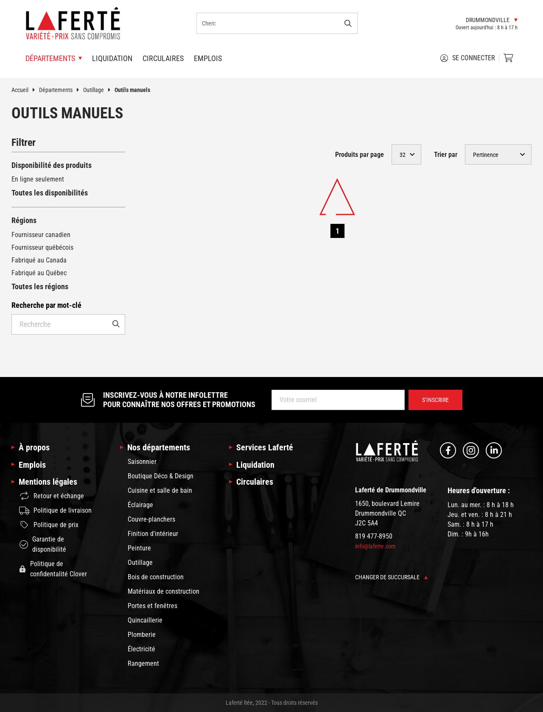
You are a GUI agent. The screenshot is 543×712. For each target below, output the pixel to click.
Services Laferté (264, 447)
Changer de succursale (391, 577)
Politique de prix (48, 525)
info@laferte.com (375, 546)
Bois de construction (156, 577)
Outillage (99, 90)
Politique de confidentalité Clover (53, 569)
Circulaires (163, 58)
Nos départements (158, 447)
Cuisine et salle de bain (160, 490)
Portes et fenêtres (152, 606)
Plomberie (142, 635)
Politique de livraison (55, 510)
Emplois (208, 58)
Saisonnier (142, 462)
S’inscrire (435, 399)
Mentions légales (48, 482)
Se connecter (467, 58)
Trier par (445, 155)
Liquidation (112, 58)
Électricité (141, 649)
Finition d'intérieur (153, 534)
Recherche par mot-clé (46, 305)
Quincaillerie (145, 620)
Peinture (139, 548)
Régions (23, 220)
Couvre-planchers (151, 519)
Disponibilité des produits (51, 165)
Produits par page (359, 155)
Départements (61, 90)
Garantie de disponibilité (42, 544)
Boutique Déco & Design (160, 476)
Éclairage (140, 505)
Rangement (143, 663)
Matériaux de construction (163, 591)
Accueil (25, 90)
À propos (34, 447)
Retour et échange (51, 495)
